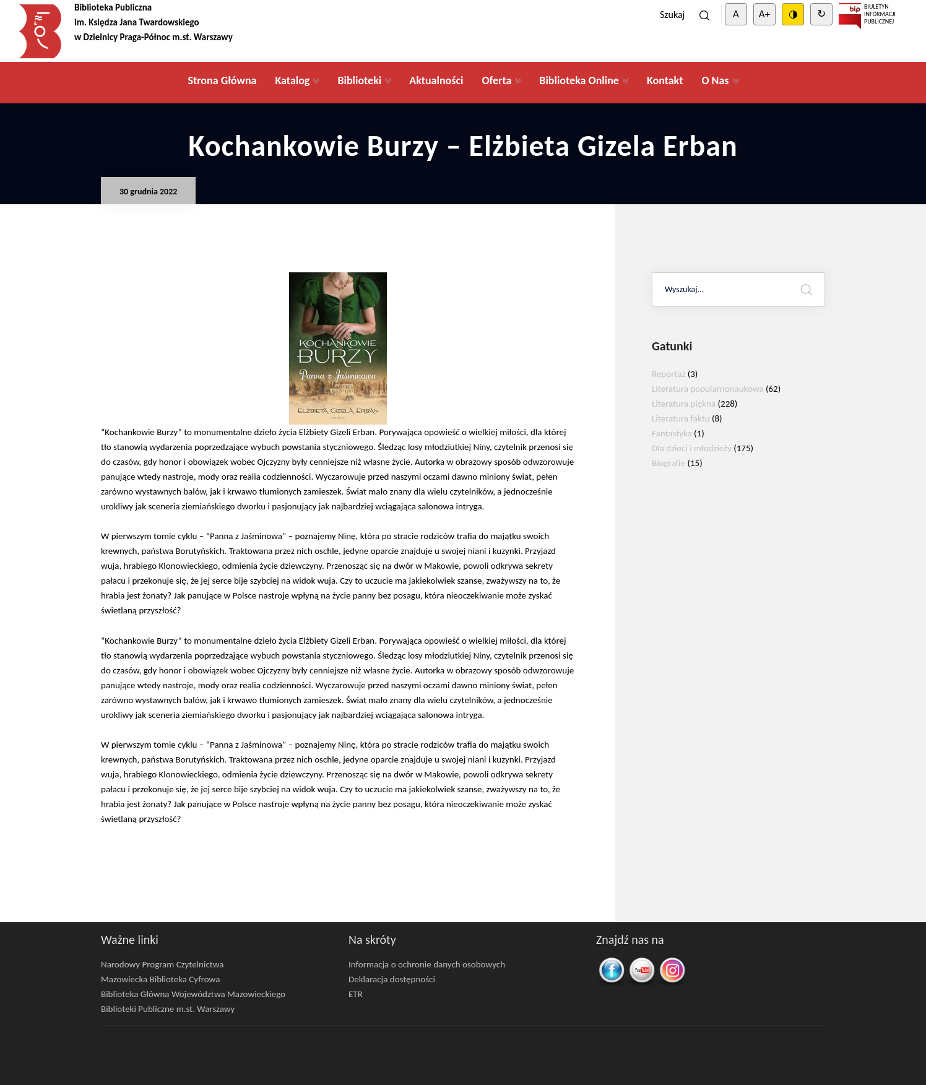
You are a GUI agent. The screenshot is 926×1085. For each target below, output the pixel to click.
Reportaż (668, 373)
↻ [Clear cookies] (821, 13)
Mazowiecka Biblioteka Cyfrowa (160, 979)
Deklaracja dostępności (391, 979)
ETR (355, 994)
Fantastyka (672, 433)
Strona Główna (222, 80)
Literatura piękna (684, 403)
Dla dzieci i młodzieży (692, 448)
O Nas (715, 80)
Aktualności (436, 80)
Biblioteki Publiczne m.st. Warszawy (168, 1008)
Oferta (496, 80)
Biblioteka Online (579, 80)
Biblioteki (359, 80)
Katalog (292, 80)
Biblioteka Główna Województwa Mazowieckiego (193, 994)
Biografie (668, 463)
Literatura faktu (681, 418)
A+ (764, 13)
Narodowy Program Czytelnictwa (162, 964)
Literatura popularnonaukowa (708, 388)
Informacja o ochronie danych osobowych (426, 964)
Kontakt (665, 80)
